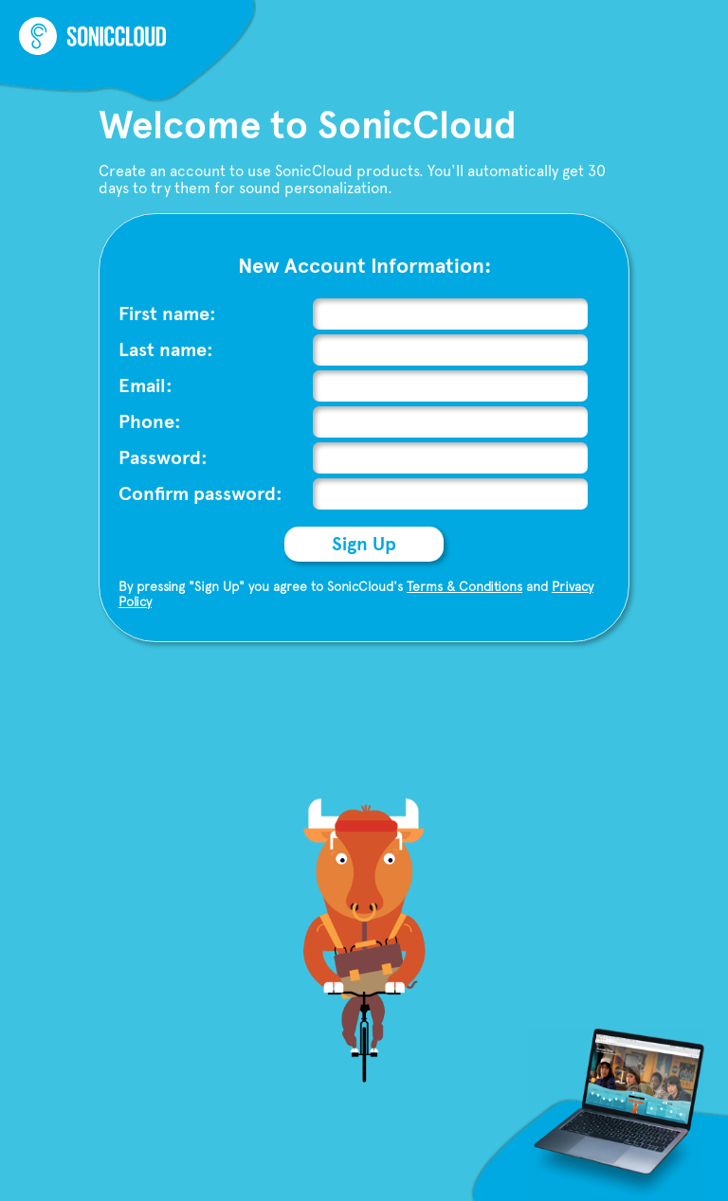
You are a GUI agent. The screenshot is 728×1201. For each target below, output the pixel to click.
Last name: (165, 350)
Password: (163, 458)
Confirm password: (200, 494)
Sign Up (364, 544)
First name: (167, 314)
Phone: (149, 422)
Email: (145, 386)
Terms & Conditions (464, 586)
